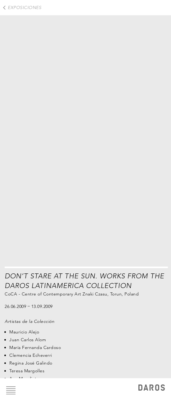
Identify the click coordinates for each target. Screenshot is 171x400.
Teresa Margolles (26, 371)
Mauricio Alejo (24, 332)
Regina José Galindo (30, 363)
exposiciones (24, 7)
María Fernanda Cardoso (35, 347)
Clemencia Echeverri (30, 355)
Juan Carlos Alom (27, 339)
